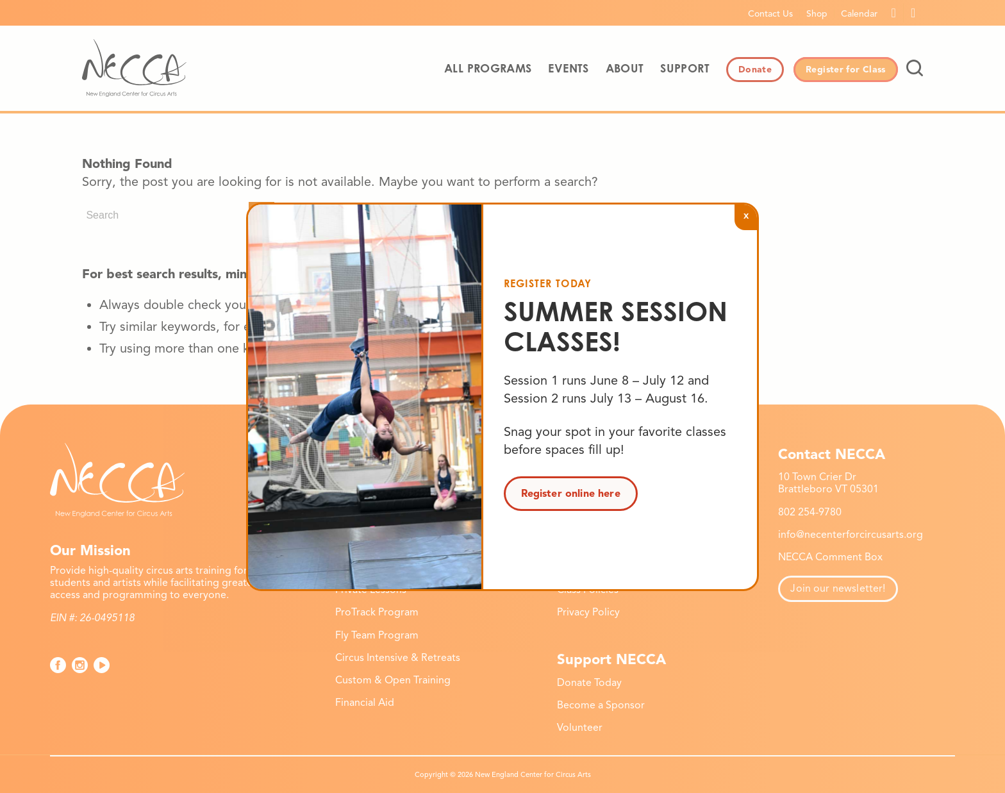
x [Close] (746, 215)
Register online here (570, 493)
